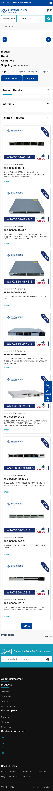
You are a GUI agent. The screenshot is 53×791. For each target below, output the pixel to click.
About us (5, 722)
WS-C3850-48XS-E (15, 230)
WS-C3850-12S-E (14, 603)
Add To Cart (11, 78)
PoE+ (12, 71)
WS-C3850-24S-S (14, 541)
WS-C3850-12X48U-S (16, 478)
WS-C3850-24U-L (14, 416)
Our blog (5, 717)
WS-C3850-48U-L (14, 168)
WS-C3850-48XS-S (15, 292)
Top (47, 399)
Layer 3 (21, 71)
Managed (32, 71)
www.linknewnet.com (42, 787)
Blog (3, 776)
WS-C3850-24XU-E (15, 354)
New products (7, 696)
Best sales (5, 701)
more (6, 181)
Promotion (7, 634)
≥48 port (44, 71)
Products (27, 771)
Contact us (6, 727)
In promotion (6, 691)
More (26, 625)
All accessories (8, 706)
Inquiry (30, 78)
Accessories (40, 771)
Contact (47, 392)
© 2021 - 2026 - (8, 787)
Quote (47, 386)
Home (5, 26)
